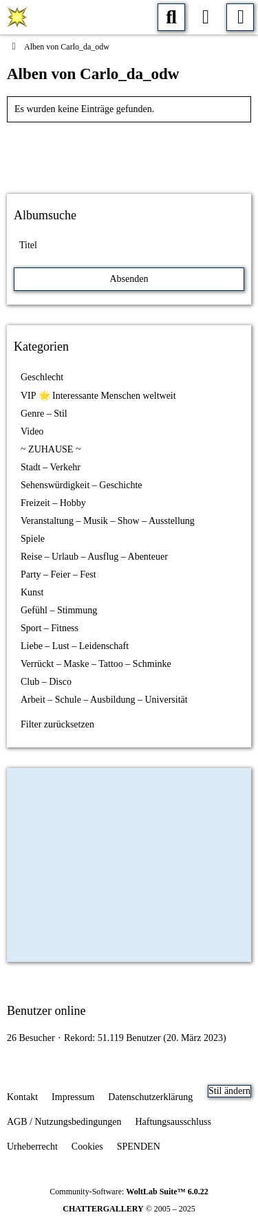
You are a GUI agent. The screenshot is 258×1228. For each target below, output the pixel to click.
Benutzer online (46, 1011)
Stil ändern (229, 1091)
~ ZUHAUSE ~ (50, 449)
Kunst (32, 592)
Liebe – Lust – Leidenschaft (75, 646)
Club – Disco (46, 682)
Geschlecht (42, 377)
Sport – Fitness (49, 628)
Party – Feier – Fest (58, 574)
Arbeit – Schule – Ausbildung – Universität (104, 699)
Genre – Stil (44, 413)
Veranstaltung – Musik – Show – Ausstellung (108, 521)
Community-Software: (129, 1191)
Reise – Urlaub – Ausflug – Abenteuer (94, 556)
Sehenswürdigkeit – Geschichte (81, 485)
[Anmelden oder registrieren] (205, 17)
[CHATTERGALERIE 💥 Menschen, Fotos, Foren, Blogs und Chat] (17, 17)
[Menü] (240, 17)
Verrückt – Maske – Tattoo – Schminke (96, 664)
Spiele (33, 539)
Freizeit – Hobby (53, 503)
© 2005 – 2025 (129, 1209)
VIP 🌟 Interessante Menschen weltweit (98, 396)
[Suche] (171, 17)
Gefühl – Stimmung (59, 610)
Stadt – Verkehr (50, 467)
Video (32, 431)
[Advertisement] (129, 153)
